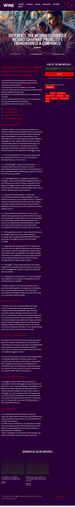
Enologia (50, 92)
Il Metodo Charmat (10, 112)
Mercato (3, 484)
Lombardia (60, 101)
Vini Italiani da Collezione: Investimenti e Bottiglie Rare (11, 479)
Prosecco (55, 104)
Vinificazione (64, 104)
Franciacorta (50, 101)
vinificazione (26, 85)
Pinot (48, 104)
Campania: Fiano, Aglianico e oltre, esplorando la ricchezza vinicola (36, 480)
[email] (59, 74)
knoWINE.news (37, 54)
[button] (72, 5)
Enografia (28, 486)
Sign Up (59, 80)
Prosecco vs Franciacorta (13, 115)
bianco (53, 98)
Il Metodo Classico (10, 109)
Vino (47, 106)
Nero (67, 101)
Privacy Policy (67, 84)
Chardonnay (61, 98)
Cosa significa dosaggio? (12, 118)
